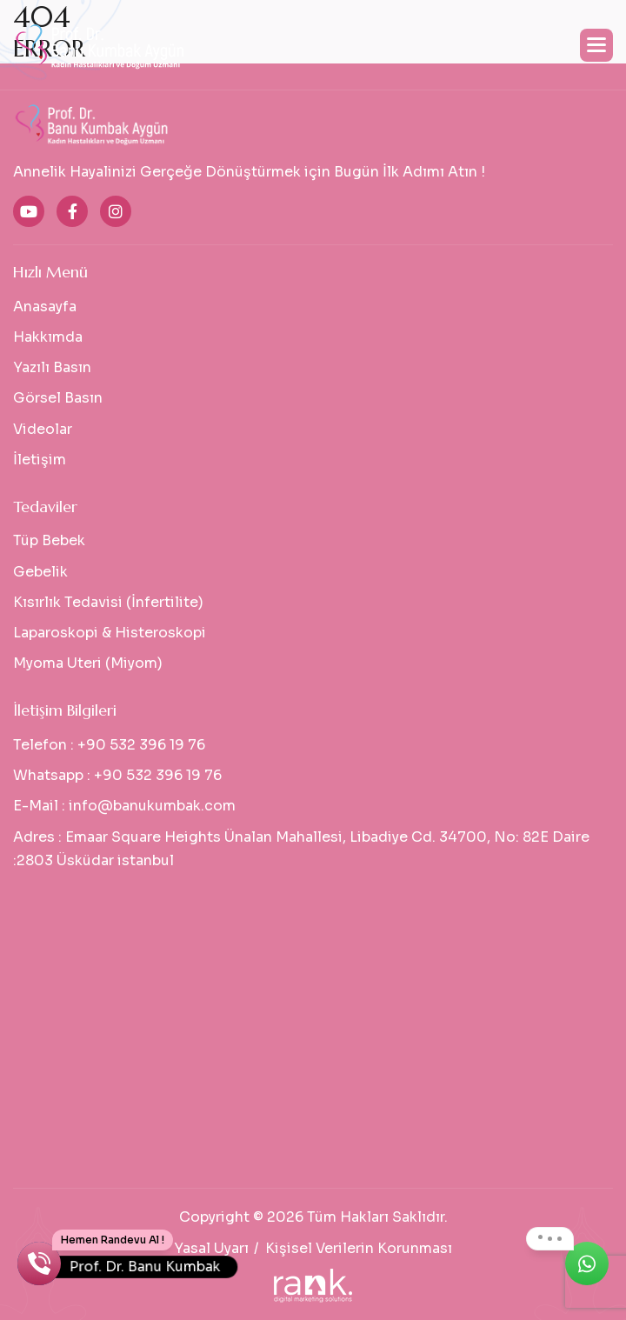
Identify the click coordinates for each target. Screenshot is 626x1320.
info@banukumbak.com (152, 806)
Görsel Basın (58, 398)
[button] (596, 45)
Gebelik (40, 572)
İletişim (39, 459)
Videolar (42, 429)
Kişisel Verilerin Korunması (358, 1248)
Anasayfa (45, 306)
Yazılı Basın (52, 367)
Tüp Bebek (49, 540)
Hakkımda (48, 337)
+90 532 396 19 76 (141, 745)
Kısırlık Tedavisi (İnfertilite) (108, 602)
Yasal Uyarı (211, 1248)
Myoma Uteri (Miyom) (88, 663)
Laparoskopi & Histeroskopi (109, 632)
